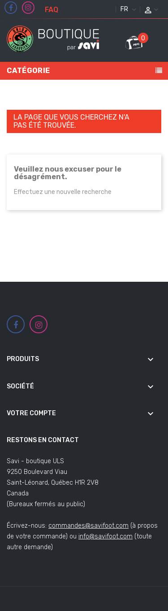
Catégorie (28, 70)
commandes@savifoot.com (88, 525)
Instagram (28, 7)
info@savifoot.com (105, 536)
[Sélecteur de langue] (127, 9)
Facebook (11, 8)
